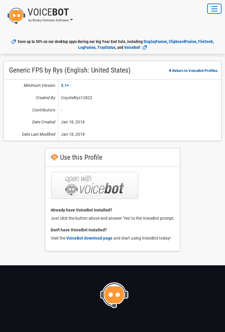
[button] (38, 16)
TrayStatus (106, 47)
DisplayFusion (155, 41)
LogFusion (87, 47)
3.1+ (65, 85)
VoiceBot (131, 47)
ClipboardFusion (182, 41)
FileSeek (205, 41)
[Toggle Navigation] (214, 9)
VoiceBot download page (89, 238)
